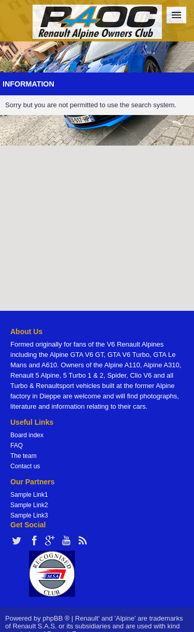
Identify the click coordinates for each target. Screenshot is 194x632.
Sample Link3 (29, 515)
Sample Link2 (29, 505)
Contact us (25, 466)
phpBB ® (55, 618)
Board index (26, 435)
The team (23, 455)
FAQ (16, 445)
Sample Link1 (29, 494)
